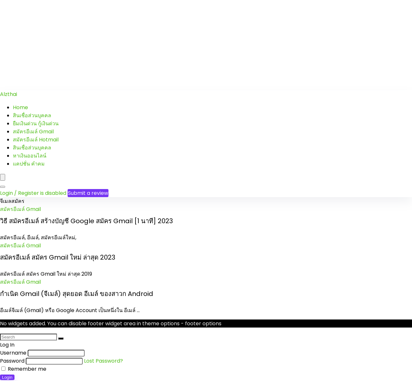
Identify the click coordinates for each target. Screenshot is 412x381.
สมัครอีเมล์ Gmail (33, 131)
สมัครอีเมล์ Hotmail (36, 139)
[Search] (2, 187)
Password (12, 361)
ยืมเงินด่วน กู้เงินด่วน (36, 123)
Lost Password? (103, 361)
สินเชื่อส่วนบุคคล (32, 115)
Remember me (23, 369)
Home (20, 107)
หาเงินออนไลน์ (29, 155)
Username (13, 353)
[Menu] (2, 177)
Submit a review (88, 193)
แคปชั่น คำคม (29, 163)
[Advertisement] (193, 45)
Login (7, 377)
